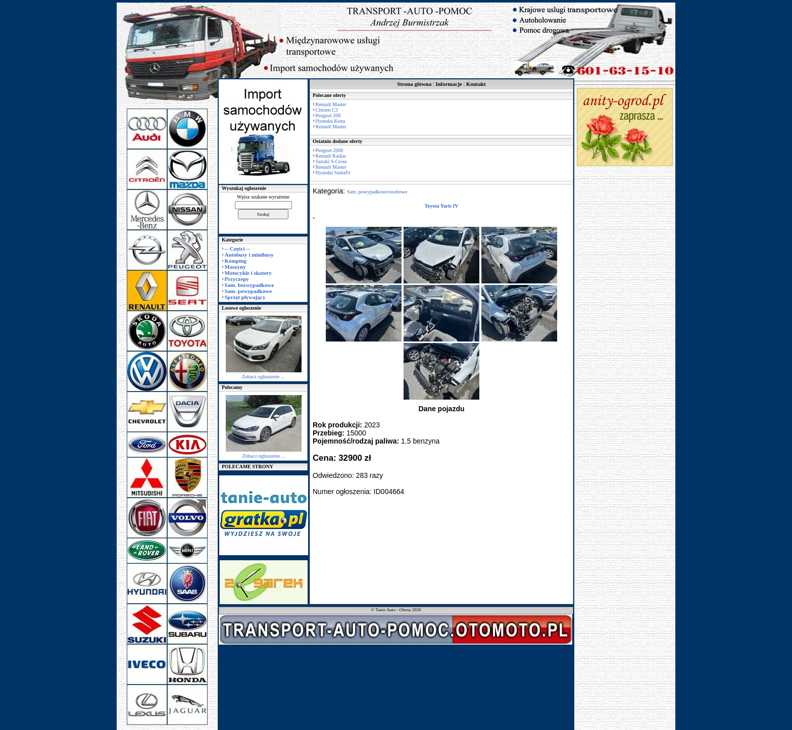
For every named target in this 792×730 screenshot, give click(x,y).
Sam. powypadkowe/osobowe (377, 191)
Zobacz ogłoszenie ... (263, 376)
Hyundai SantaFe (333, 172)
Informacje (448, 84)
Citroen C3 (327, 110)
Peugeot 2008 (329, 150)
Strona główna (414, 84)
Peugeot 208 (328, 115)
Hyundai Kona (330, 121)
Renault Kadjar (331, 156)
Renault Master (331, 104)
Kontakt (476, 84)
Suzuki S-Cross (331, 161)
